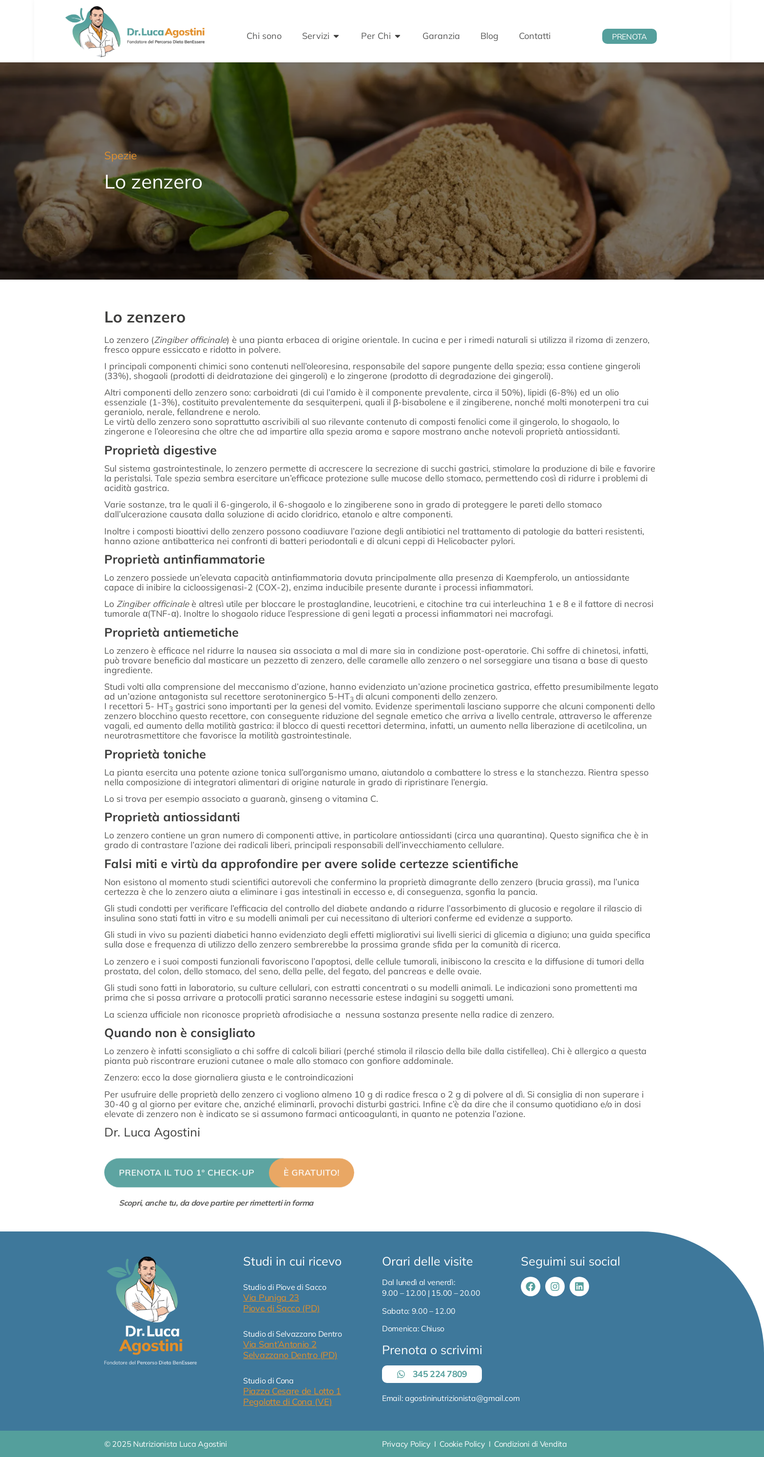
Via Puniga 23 (271, 1297)
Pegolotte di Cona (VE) (287, 1401)
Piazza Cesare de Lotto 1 (292, 1391)
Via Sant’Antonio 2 (280, 1344)
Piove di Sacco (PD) (281, 1308)
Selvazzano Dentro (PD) (290, 1355)
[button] (229, 1184)
